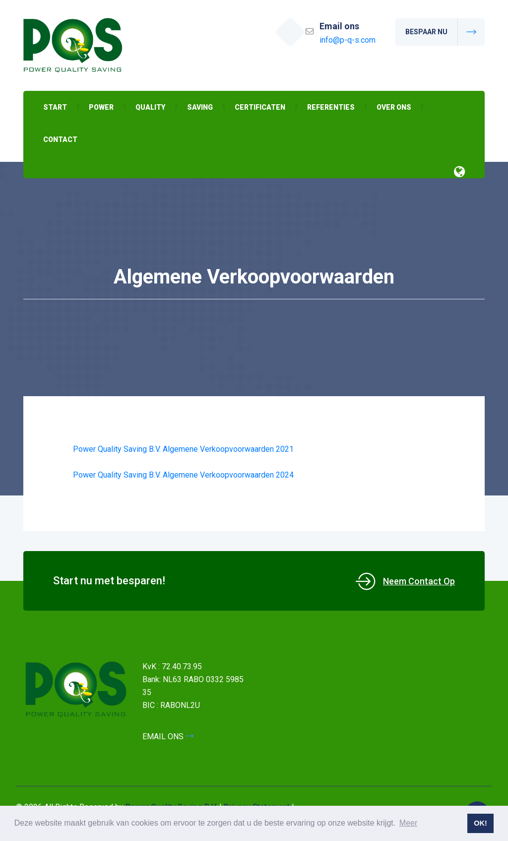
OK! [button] (480, 823)
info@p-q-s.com (347, 40)
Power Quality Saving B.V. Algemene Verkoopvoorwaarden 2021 (183, 449)
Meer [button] (408, 823)
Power (101, 107)
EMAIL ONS (167, 736)
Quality (150, 107)
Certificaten (260, 107)
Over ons (394, 107)
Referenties (331, 107)
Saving (200, 107)
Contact (60, 139)
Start (55, 107)
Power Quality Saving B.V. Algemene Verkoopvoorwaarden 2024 (183, 475)
